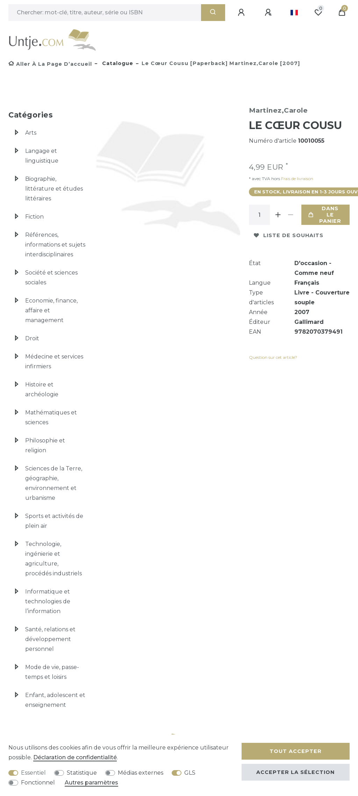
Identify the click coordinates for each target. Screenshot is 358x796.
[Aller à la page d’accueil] (50, 64)
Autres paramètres (91, 782)
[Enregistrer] (269, 12)
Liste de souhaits (288, 235)
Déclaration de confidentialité (75, 757)
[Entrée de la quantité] (259, 215)
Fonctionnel (38, 782)
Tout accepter (296, 751)
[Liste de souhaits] (318, 12)
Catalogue (116, 63)
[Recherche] (213, 12)
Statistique (82, 772)
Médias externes (140, 772)
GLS (189, 772)
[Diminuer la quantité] (291, 215)
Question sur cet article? (273, 357)
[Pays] (294, 12)
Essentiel (33, 772)
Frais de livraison (296, 178)
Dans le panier (324, 214)
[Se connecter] (242, 12)
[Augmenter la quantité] (278, 215)
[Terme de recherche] (104, 12)
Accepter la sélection (295, 772)
